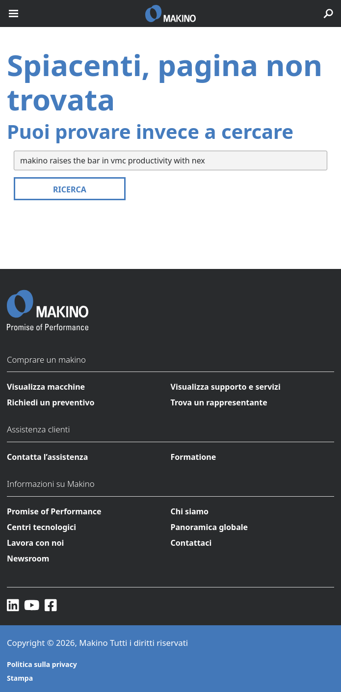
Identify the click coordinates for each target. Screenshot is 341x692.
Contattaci (191, 542)
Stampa (20, 678)
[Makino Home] (47, 303)
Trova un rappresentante (219, 402)
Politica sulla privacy (42, 664)
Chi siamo (190, 511)
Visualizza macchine (46, 386)
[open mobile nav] (13, 13)
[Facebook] (51, 604)
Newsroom (28, 558)
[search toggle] (328, 13)
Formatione (193, 457)
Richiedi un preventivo (50, 402)
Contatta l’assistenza (47, 457)
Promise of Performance (54, 511)
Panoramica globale (209, 527)
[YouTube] (32, 604)
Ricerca (69, 189)
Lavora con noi (35, 542)
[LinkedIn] (13, 604)
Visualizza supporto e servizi (226, 386)
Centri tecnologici (41, 527)
